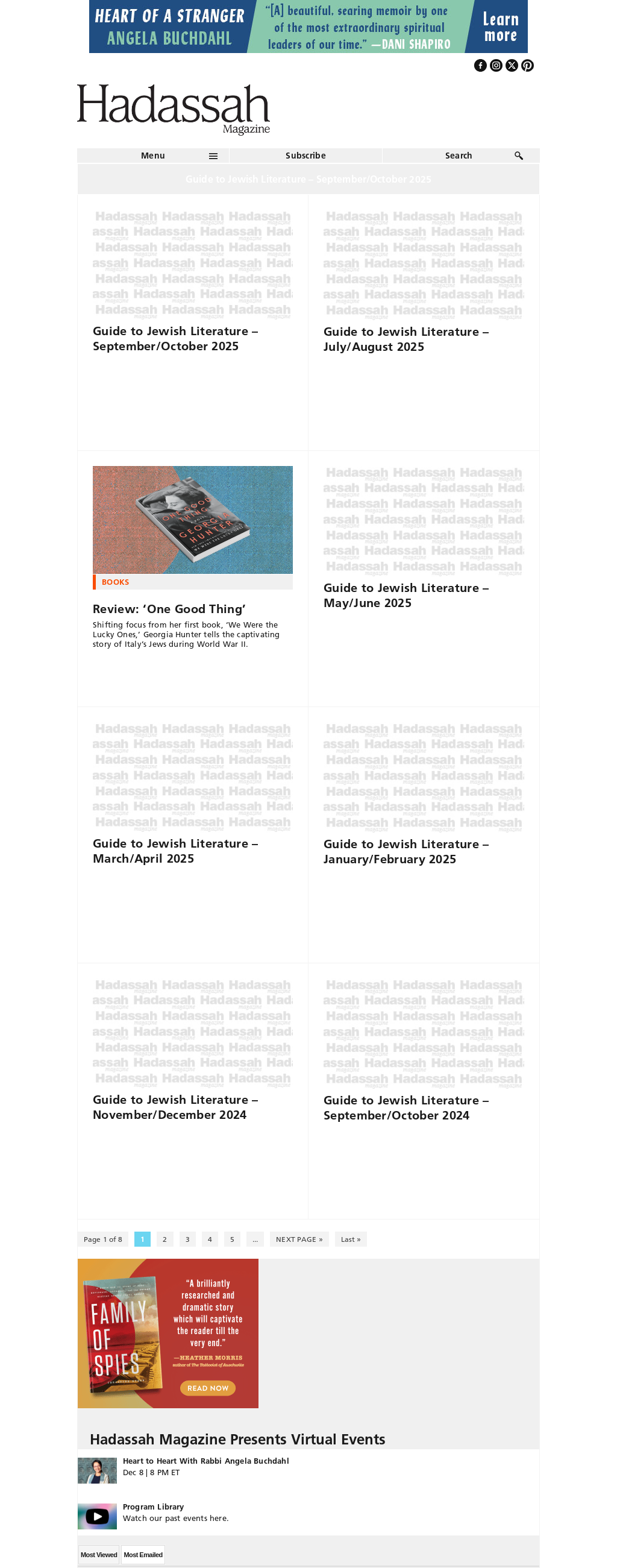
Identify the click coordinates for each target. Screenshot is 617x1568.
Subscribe (306, 155)
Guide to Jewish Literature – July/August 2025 (406, 339)
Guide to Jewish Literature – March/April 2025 (175, 851)
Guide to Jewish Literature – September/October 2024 (406, 1107)
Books (116, 582)
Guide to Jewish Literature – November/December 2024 (175, 1107)
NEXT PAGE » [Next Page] (299, 1239)
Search (459, 155)
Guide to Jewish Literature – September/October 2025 (175, 338)
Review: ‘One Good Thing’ (169, 609)
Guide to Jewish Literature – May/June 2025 (406, 595)
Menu (153, 155)
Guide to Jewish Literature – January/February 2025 (406, 851)
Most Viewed (99, 1554)
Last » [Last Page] (351, 1239)
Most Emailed (143, 1554)
